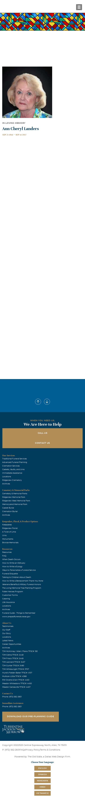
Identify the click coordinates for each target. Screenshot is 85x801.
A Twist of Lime (9, 532)
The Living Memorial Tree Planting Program (21, 588)
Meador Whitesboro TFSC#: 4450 (17, 683)
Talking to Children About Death (16, 577)
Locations (6, 477)
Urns (4, 535)
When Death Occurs (11, 559)
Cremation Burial (10, 511)
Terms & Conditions (50, 750)
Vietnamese (42, 793)
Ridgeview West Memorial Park (16, 501)
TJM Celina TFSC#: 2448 (12, 655)
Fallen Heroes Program (12, 591)
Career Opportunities (11, 644)
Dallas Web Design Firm (57, 757)
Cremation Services (11, 466)
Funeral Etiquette (10, 574)
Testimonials (7, 626)
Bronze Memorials (10, 542)
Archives (6, 484)
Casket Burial (8, 508)
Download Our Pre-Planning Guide (30, 717)
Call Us (42, 433)
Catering (6, 599)
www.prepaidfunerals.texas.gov (16, 617)
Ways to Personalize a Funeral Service (19, 570)
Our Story (6, 633)
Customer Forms (10, 595)
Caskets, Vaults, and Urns (13, 469)
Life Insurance (8, 602)
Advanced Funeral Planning (14, 462)
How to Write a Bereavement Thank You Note (22, 581)
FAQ (4, 556)
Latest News (7, 640)
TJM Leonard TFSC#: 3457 (13, 662)
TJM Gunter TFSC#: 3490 (13, 666)
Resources (7, 552)
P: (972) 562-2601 (11, 750)
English (42, 768)
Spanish (42, 774)
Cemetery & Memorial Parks (14, 493)
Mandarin (42, 781)
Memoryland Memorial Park (14, 504)
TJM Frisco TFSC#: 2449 (12, 658)
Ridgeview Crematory (12, 480)
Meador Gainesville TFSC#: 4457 (16, 687)
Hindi (42, 787)
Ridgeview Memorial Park (13, 497)
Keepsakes (7, 525)
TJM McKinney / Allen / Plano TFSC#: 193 (20, 651)
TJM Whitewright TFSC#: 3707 (15, 669)
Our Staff (6, 630)
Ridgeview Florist (10, 528)
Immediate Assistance (12, 473)
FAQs (22, 750)
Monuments (7, 539)
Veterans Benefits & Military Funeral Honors (21, 584)
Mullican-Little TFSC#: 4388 (14, 676)
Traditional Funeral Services (14, 459)
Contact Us (42, 443)
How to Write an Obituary (13, 563)
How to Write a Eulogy (12, 566)
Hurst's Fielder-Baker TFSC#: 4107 (17, 673)
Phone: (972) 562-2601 (12, 697)
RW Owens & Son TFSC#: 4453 (15, 680)
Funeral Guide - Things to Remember (18, 613)
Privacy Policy (32, 750)
